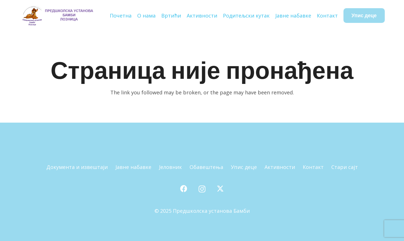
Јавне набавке (133, 167)
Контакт (313, 167)
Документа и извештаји (77, 167)
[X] (220, 188)
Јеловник (170, 167)
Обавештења (206, 167)
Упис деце (244, 167)
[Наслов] (57, 15)
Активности (280, 167)
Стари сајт (344, 167)
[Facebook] (183, 188)
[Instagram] (202, 189)
